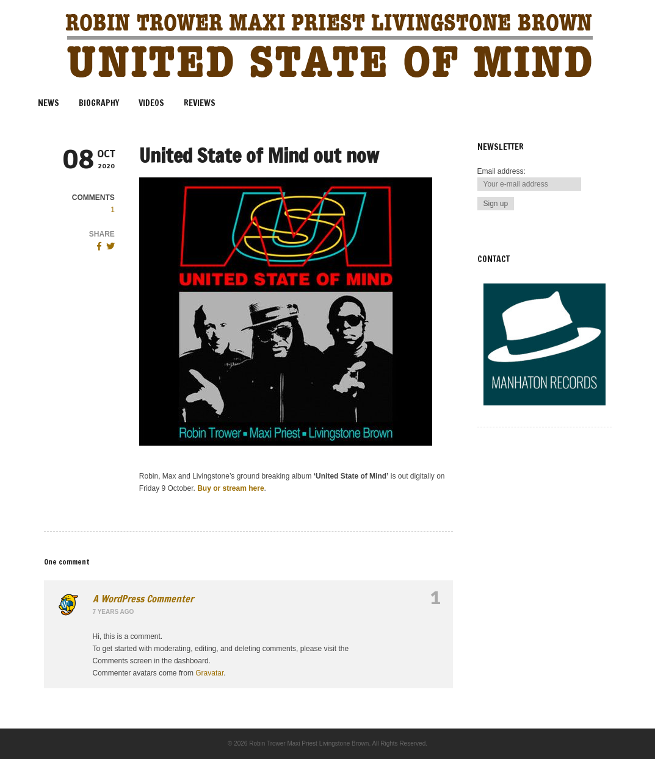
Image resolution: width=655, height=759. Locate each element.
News (48, 103)
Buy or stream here (230, 488)
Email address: (501, 171)
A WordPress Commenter (143, 598)
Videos (151, 103)
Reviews (199, 103)
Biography (99, 103)
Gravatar (209, 673)
